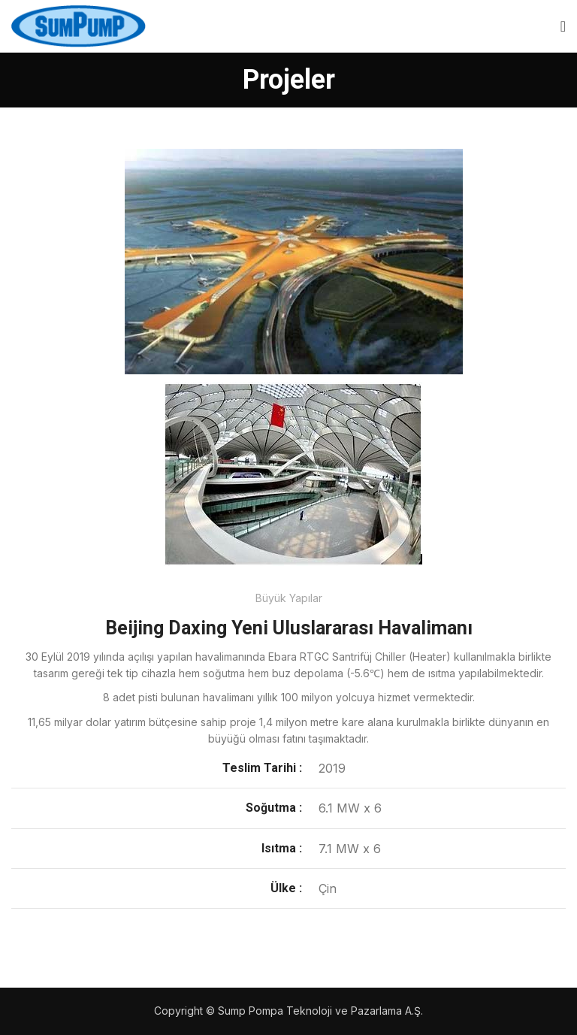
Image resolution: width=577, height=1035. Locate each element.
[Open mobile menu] (563, 26)
